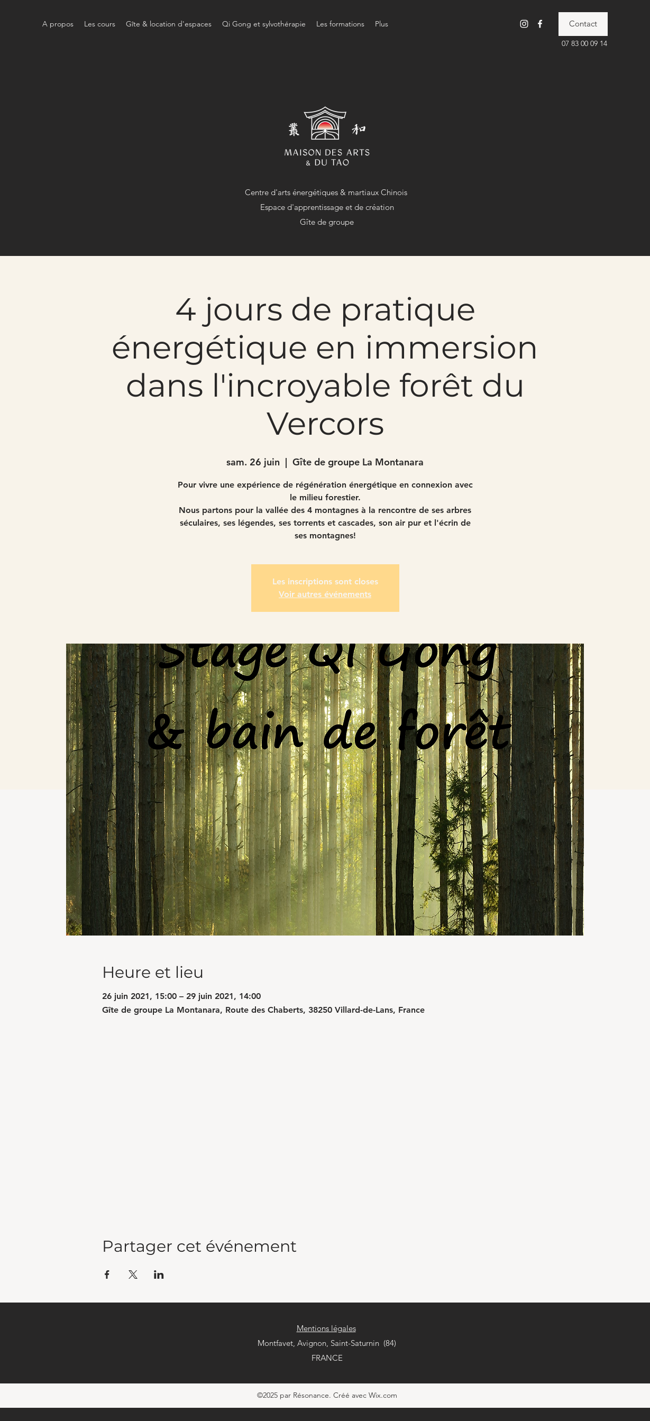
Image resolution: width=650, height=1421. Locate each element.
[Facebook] (540, 24)
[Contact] (583, 24)
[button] (58, 24)
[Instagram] (524, 24)
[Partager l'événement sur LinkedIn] (159, 1274)
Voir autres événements (325, 594)
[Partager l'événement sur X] (133, 1274)
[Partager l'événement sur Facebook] (107, 1274)
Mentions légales (326, 1328)
